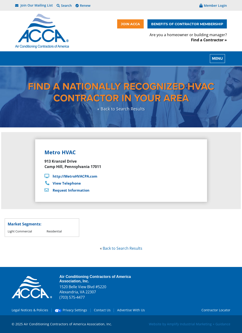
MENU (217, 58)
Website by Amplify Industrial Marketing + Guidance (189, 324)
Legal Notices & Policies (30, 310)
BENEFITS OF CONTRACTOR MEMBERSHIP (187, 24)
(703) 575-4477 (72, 297)
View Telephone (67, 183)
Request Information (71, 190)
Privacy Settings (71, 310)
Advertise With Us (131, 310)
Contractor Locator (215, 310)
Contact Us (102, 310)
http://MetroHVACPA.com (75, 176)
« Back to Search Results (121, 109)
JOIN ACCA (130, 24)
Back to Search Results (122, 248)
